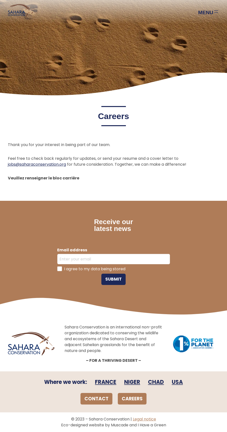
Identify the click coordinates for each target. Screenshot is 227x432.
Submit (113, 279)
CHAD (156, 382)
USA (177, 382)
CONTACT (96, 398)
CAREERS (132, 398)
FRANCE (105, 382)
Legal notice (144, 419)
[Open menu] (208, 12)
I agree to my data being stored (94, 269)
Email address (72, 250)
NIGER (132, 382)
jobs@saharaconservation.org (37, 164)
